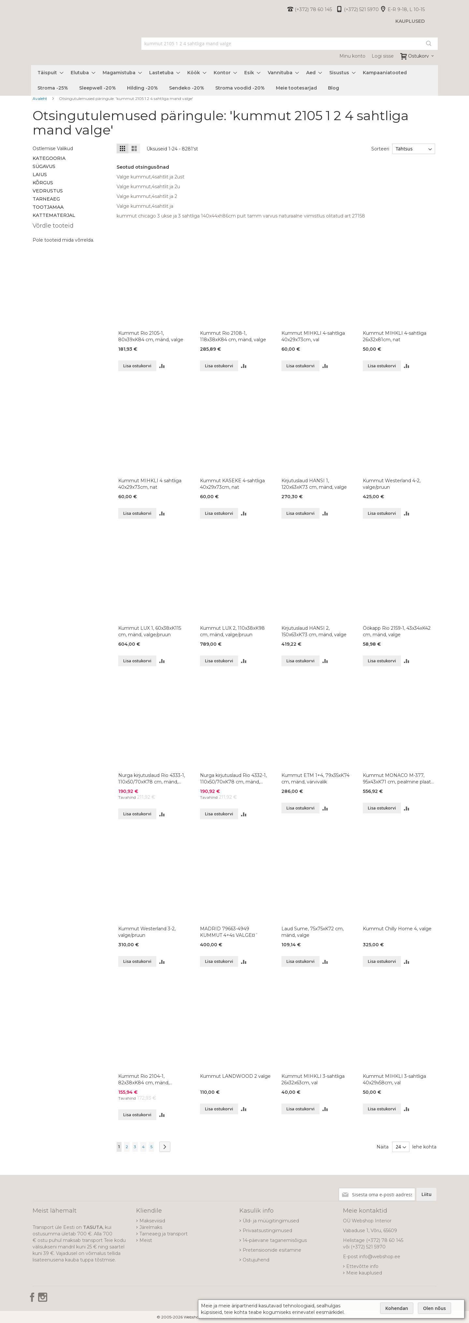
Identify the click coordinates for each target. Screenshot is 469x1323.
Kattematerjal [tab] (54, 215)
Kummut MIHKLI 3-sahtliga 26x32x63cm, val (313, 1079)
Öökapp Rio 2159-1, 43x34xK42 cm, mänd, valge (397, 631)
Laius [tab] (40, 174)
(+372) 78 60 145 (313, 9)
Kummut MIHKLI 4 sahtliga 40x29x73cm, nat (149, 484)
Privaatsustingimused (267, 1230)
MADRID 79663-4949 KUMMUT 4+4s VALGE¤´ (229, 932)
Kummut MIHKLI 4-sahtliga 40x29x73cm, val (313, 336)
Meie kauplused (364, 1273)
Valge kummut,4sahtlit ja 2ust (150, 177)
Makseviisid (152, 1221)
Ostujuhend (256, 1260)
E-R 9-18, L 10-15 (406, 9)
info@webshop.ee (379, 1257)
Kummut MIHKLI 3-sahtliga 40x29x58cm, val (394, 1079)
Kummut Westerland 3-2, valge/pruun (147, 932)
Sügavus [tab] (44, 166)
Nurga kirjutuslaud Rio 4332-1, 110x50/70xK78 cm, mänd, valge (233, 778)
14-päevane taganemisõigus (275, 1240)
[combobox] (289, 43)
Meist (145, 1240)
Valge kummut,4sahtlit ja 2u (148, 187)
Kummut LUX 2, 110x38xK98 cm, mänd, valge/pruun (232, 631)
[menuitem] (49, 72)
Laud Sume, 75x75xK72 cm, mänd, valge (312, 932)
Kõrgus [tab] (43, 183)
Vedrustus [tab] (48, 191)
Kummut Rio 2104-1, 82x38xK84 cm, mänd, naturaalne (143, 1079)
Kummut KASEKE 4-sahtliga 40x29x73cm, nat (232, 484)
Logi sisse (383, 56)
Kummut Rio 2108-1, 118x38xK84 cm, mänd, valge (233, 336)
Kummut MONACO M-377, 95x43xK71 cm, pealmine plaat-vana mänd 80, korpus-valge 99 (398, 778)
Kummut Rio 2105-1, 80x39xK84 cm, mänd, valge (150, 336)
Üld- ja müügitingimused (271, 1221)
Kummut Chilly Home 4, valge (397, 929)
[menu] (234, 80)
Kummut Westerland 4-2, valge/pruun (391, 484)
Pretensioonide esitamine (272, 1250)
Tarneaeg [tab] (46, 199)
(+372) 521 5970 (361, 9)
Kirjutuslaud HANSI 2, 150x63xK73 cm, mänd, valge (314, 631)
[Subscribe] (426, 1194)
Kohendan (396, 1308)
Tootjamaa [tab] (48, 207)
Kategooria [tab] (49, 158)
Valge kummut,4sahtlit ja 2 (147, 196)
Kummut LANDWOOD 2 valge (235, 1076)
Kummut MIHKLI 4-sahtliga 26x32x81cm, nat (394, 336)
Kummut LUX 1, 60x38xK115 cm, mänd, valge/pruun (149, 631)
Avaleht (40, 98)
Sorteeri (379, 149)
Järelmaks (150, 1227)
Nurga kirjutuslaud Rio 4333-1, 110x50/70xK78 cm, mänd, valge (151, 778)
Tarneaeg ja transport (163, 1234)
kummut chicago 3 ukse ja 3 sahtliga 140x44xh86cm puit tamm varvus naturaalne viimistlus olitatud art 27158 (241, 216)
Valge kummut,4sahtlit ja (145, 206)
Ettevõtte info (362, 1266)
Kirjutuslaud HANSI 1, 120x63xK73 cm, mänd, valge (314, 484)
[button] (162, 366)
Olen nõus (434, 1308)
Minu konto (352, 56)
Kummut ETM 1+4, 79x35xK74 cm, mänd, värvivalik (315, 778)
